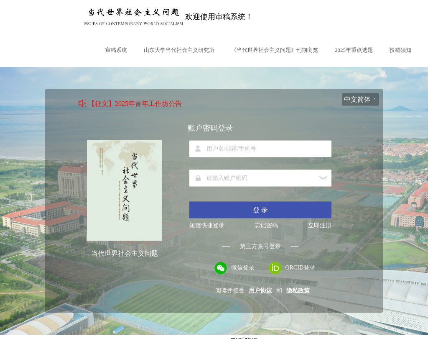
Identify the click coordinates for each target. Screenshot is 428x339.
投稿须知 (400, 50)
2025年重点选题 (354, 50)
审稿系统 (116, 50)
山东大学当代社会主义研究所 (179, 50)
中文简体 (357, 99)
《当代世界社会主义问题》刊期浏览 (274, 50)
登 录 (260, 209)
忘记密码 (266, 226)
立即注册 (319, 226)
